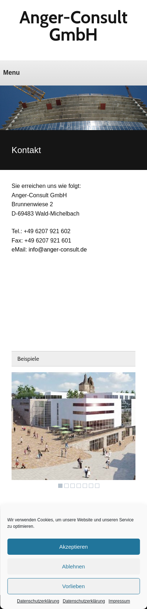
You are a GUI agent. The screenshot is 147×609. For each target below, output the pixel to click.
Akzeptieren (73, 547)
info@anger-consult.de (58, 249)
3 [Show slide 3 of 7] (72, 486)
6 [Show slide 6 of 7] (91, 486)
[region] (73, 432)
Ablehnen (73, 566)
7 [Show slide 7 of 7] (97, 486)
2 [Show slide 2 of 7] (66, 486)
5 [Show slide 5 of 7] (85, 486)
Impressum (119, 601)
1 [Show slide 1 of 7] (60, 486)
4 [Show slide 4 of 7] (79, 486)
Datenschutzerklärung (38, 601)
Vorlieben (73, 586)
